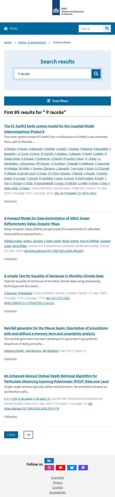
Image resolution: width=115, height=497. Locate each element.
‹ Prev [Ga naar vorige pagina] (11, 435)
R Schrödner (46, 178)
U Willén (82, 183)
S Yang (103, 183)
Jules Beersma (33, 351)
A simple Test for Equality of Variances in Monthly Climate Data (54, 276)
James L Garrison (33, 241)
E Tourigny (16, 183)
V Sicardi (69, 178)
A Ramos (65, 173)
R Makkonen (86, 163)
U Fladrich (56, 159)
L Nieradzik (62, 168)
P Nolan (89, 168)
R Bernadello (101, 149)
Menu (13, 28)
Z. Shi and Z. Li (41, 399)
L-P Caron (22, 154)
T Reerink (76, 173)
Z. (8, 399)
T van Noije (76, 168)
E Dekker (98, 154)
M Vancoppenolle (43, 183)
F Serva (58, 178)
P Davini (87, 154)
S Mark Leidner (52, 241)
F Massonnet (102, 163)
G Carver (34, 154)
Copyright (57, 478)
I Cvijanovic (74, 154)
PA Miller (24, 168)
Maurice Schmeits (14, 351)
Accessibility (57, 492)
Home (8, 42)
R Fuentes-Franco (73, 159)
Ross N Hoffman (89, 241)
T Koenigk (72, 163)
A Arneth (61, 149)
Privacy (57, 482)
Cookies (57, 487)
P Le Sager (19, 178)
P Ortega (41, 173)
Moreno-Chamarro (44, 168)
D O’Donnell (102, 168)
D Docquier (27, 159)
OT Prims (53, 173)
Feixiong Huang (13, 241)
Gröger (92, 159)
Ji (5, 399)
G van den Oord (26, 173)
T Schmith (32, 178)
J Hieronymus (26, 163)
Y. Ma (13, 399)
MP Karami (42, 163)
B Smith (99, 178)
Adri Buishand (50, 351)
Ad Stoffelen (20, 246)
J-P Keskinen (57, 163)
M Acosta (22, 149)
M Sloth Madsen (84, 178)
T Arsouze (73, 149)
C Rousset (89, 173)
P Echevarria (42, 159)
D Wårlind (71, 183)
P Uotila (27, 183)
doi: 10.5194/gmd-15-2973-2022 (75, 193)
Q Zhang (24, 188)
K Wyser (93, 183)
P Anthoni (49, 149)
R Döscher (10, 149)
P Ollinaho (10, 173)
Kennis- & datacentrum (32, 42)
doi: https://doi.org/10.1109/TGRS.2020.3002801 (54, 251)
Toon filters (60, 101)
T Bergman (86, 149)
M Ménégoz (11, 168)
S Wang (58, 183)
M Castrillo (47, 154)
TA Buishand (25, 293)
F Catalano (60, 154)
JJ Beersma (10, 293)
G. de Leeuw (25, 399)
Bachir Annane (70, 241)
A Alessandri (36, 149)
